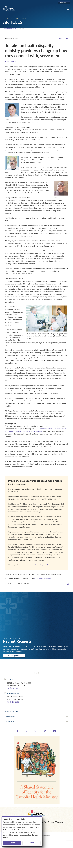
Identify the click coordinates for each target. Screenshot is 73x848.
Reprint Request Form (14, 656)
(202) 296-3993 (13, 688)
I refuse (31, 843)
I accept (12, 843)
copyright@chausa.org (42, 578)
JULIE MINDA (10, 61)
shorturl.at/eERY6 (41, 565)
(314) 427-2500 (13, 702)
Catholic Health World (9, 29)
